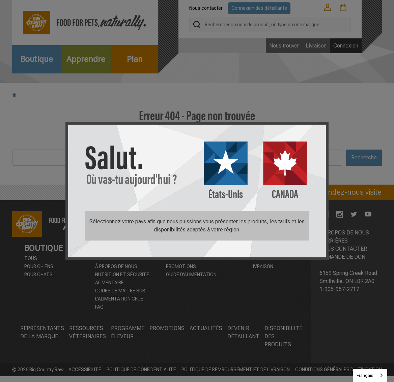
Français (365, 375)
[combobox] (370, 375)
